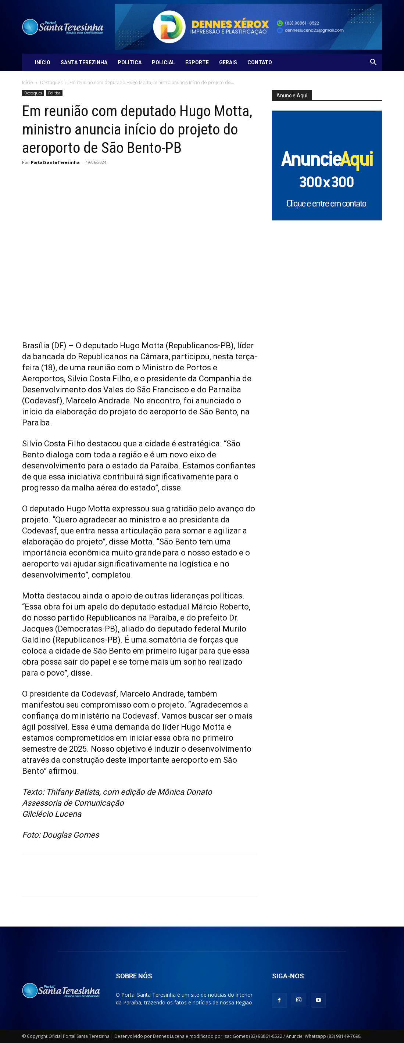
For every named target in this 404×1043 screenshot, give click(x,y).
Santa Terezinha (84, 62)
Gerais (228, 62)
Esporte (197, 62)
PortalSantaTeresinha (55, 162)
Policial (163, 62)
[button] (373, 63)
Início (42, 62)
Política (130, 62)
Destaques (51, 82)
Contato (259, 62)
